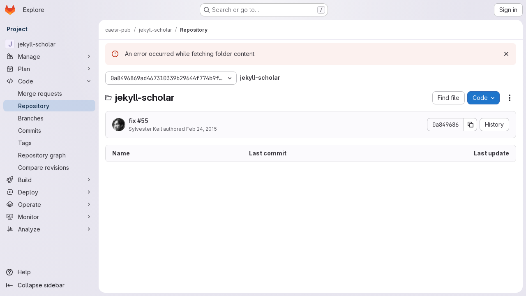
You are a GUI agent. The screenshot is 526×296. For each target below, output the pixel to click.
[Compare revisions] (49, 167)
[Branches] (49, 118)
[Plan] (49, 68)
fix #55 (138, 120)
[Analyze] (49, 229)
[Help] (49, 272)
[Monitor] (49, 216)
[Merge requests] (49, 93)
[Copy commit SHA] (470, 124)
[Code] (49, 81)
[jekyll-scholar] (49, 44)
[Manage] (49, 56)
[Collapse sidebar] (49, 285)
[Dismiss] (506, 54)
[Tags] (49, 142)
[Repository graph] (49, 155)
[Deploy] (49, 192)
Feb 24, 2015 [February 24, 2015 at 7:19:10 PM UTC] (201, 129)
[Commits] (49, 130)
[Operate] (49, 204)
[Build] (49, 179)
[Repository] (49, 105)
